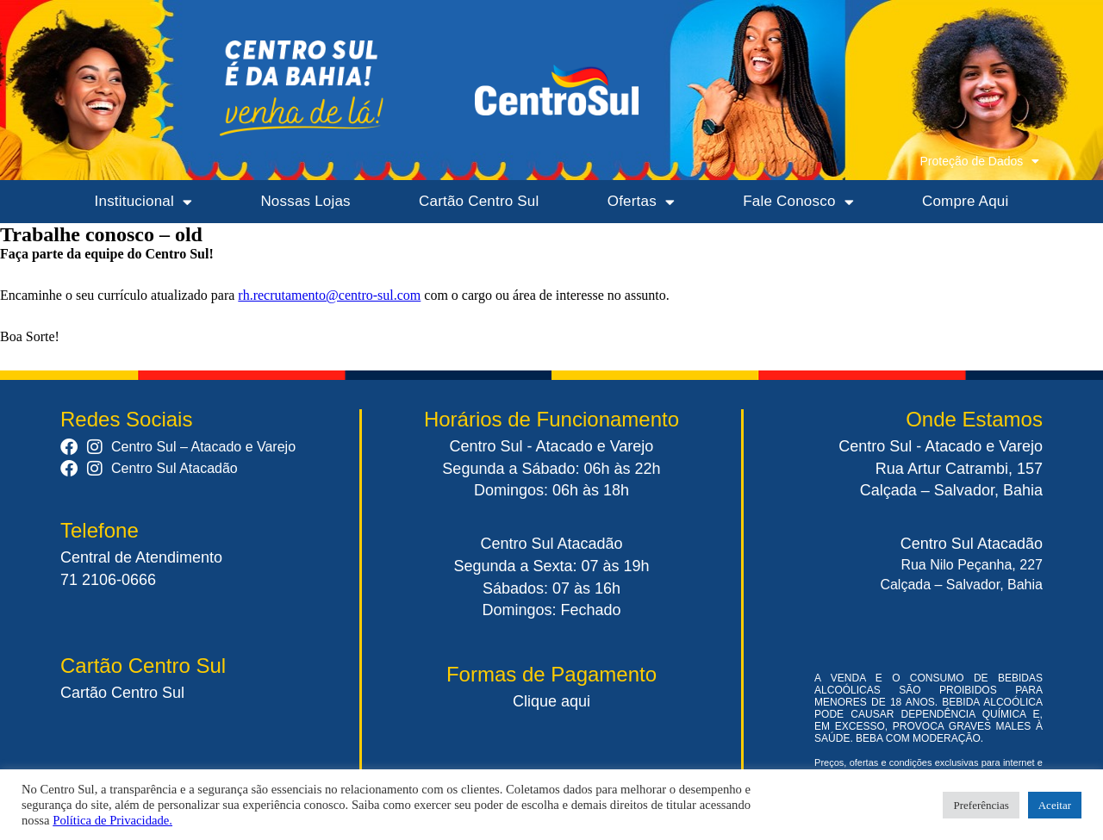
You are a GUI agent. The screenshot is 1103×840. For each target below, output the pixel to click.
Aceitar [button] (1054, 805)
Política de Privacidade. (112, 820)
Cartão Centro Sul (479, 201)
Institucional (144, 202)
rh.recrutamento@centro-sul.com (329, 295)
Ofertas (641, 202)
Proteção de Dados (979, 161)
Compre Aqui (965, 201)
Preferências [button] (980, 805)
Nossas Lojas (305, 201)
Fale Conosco (798, 202)
